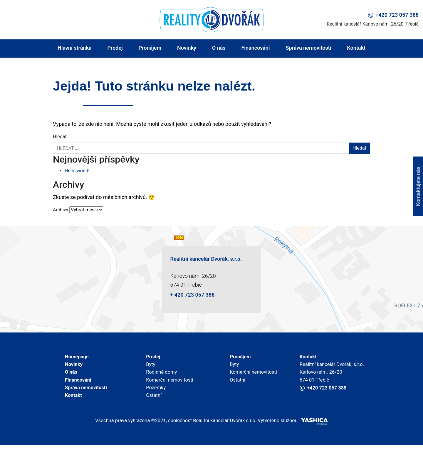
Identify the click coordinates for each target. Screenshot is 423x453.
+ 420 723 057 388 (192, 295)
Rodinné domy (161, 375)
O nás (219, 48)
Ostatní (152, 401)
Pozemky (154, 393)
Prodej (114, 48)
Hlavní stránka (75, 48)
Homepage (76, 357)
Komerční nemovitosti (169, 384)
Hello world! (77, 170)
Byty (149, 366)
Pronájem (150, 48)
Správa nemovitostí (308, 48)
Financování (255, 48)
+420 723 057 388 (393, 15)
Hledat (60, 136)
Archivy (60, 210)
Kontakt (356, 48)
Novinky (186, 48)
